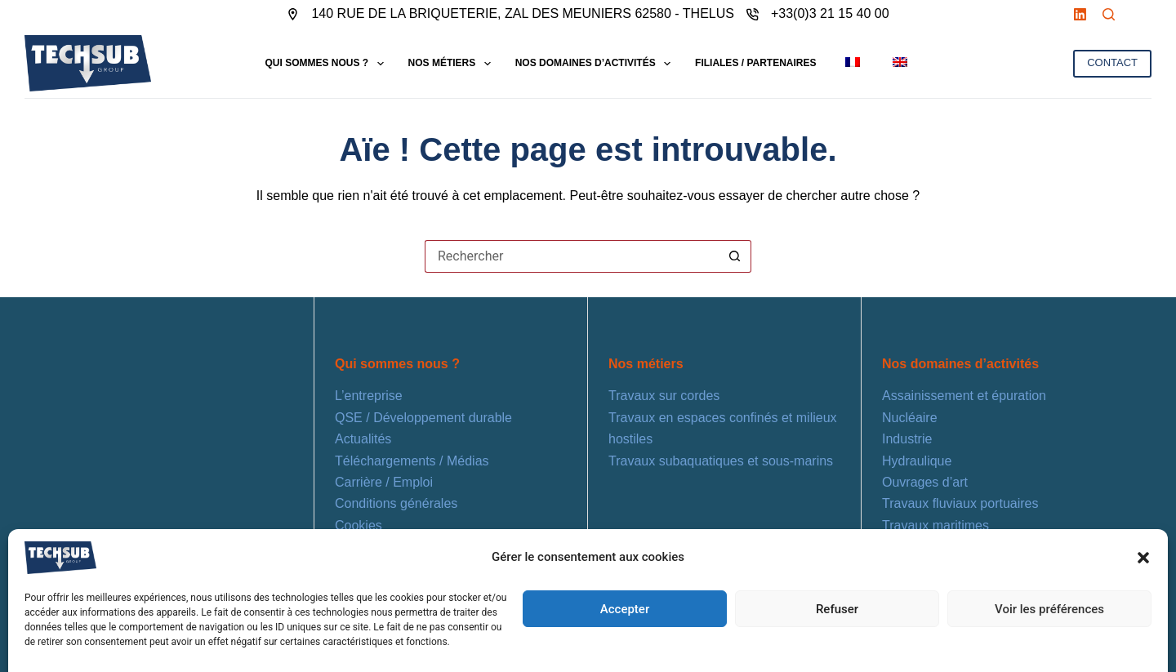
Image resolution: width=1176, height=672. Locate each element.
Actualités (363, 439)
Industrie (907, 439)
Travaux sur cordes (663, 396)
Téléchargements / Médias (412, 461)
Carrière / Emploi (384, 482)
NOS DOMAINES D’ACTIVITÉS (596, 63)
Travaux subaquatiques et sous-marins (720, 461)
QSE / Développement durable (423, 418)
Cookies (358, 525)
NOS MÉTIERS (452, 63)
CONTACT (1112, 62)
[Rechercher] (1108, 14)
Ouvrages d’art (925, 482)
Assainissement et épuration (964, 396)
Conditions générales (396, 503)
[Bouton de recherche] (735, 256)
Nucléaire (910, 418)
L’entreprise (369, 396)
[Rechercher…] (572, 256)
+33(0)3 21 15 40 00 (830, 13)
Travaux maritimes (935, 525)
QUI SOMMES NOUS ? (327, 63)
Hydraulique (916, 461)
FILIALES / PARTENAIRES (755, 63)
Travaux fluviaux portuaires (960, 503)
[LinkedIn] (1080, 14)
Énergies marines (933, 547)
